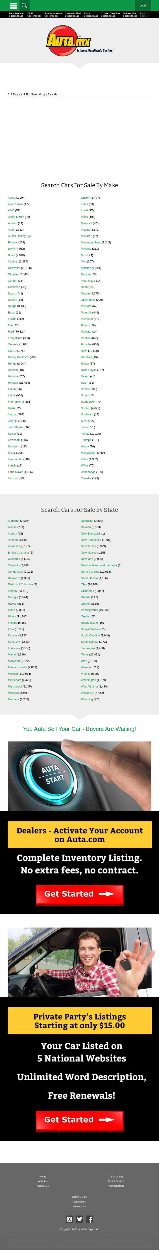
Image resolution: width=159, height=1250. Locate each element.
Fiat (10, 325)
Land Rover (15, 472)
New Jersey (88, 546)
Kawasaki (14, 440)
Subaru (85, 408)
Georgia (13, 597)
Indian (12, 389)
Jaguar (12, 414)
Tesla (84, 427)
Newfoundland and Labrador (99, 565)
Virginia (85, 673)
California (14, 559)
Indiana (12, 622)
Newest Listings (116, 1186)
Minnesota (14, 680)
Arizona (12, 539)
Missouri (13, 692)
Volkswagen (88, 452)
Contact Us (43, 1186)
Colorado (14, 565)
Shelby (85, 389)
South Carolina (90, 635)
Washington (88, 680)
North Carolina (90, 571)
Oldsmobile (88, 299)
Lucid (84, 210)
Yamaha (86, 478)
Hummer (13, 376)
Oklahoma (87, 591)
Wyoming (87, 699)
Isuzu (11, 408)
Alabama (13, 520)
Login (142, 5)
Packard (86, 306)
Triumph (86, 440)
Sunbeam (87, 414)
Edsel (11, 312)
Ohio (84, 584)
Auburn (12, 223)
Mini (83, 261)
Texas (84, 654)
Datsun (12, 293)
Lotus (84, 204)
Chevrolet (14, 268)
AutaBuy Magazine (88, 1230)
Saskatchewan (90, 629)
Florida (12, 591)
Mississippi (15, 686)
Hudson (13, 370)
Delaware (14, 578)
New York (87, 559)
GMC (11, 350)
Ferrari (12, 318)
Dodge (12, 306)
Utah (84, 661)
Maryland (14, 661)
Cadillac (13, 261)
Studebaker (88, 401)
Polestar (86, 331)
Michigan (13, 673)
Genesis (13, 344)
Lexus (11, 478)
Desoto (12, 299)
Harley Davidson (18, 357)
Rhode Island (89, 622)
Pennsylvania (89, 610)
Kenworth (14, 446)
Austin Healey (17, 236)
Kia (10, 452)
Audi (11, 229)
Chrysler (13, 274)
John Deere (15, 427)
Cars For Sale (116, 1176)
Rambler (86, 357)
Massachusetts (17, 667)
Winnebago (88, 472)
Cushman (14, 287)
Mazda (85, 229)
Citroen (12, 280)
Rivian (85, 363)
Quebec (86, 616)
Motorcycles (79, 1206)
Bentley (12, 242)
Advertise (43, 1181)
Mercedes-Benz (91, 242)
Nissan (85, 293)
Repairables (79, 1202)
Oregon (86, 603)
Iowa (11, 629)
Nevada (86, 527)
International (16, 401)
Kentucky (14, 641)
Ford (11, 331)
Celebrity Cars (79, 1197)
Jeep (11, 421)
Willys (84, 465)
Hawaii (12, 603)
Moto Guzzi (88, 280)
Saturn (85, 376)
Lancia (12, 465)
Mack (84, 217)
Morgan (86, 274)
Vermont (86, 667)
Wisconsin (87, 692)
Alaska (12, 527)
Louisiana (14, 648)
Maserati (86, 223)
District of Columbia (20, 584)
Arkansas (14, 546)
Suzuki (85, 421)
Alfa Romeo (15, 204)
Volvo (84, 459)
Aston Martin (16, 217)
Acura (11, 197)
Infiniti (11, 395)
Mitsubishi (87, 268)
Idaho (11, 610)
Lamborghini (16, 459)
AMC (11, 210)
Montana (13, 699)
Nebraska (87, 520)
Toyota (85, 433)
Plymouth (87, 318)
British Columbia (18, 552)
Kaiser (12, 433)
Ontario (85, 597)
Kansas (12, 635)
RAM (84, 350)
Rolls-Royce (88, 370)
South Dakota (89, 641)
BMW (11, 248)
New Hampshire (91, 539)
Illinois (12, 616)
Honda (12, 363)
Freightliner (15, 338)
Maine (12, 654)
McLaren (86, 236)
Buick (11, 255)
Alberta (12, 533)
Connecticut (15, 571)
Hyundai (13, 382)
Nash (84, 287)
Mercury (86, 248)
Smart (85, 395)
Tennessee (88, 648)
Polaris (85, 325)
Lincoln (85, 197)
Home (43, 1176)
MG (83, 255)
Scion (84, 382)
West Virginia (89, 686)
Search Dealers (116, 1181)
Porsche (86, 344)
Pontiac (86, 338)
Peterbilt (86, 312)
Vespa (85, 446)
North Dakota (89, 578)
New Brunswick (90, 533)
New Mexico (89, 552)
